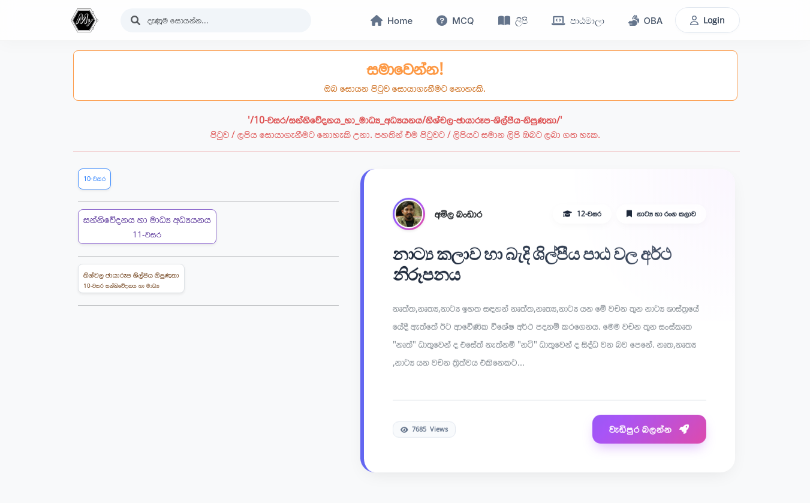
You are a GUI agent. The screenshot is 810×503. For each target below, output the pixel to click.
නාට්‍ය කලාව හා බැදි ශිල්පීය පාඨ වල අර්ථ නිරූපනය (532, 265)
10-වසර (94, 178)
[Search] (216, 20)
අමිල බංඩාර (458, 214)
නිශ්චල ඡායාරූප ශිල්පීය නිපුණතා (131, 280)
